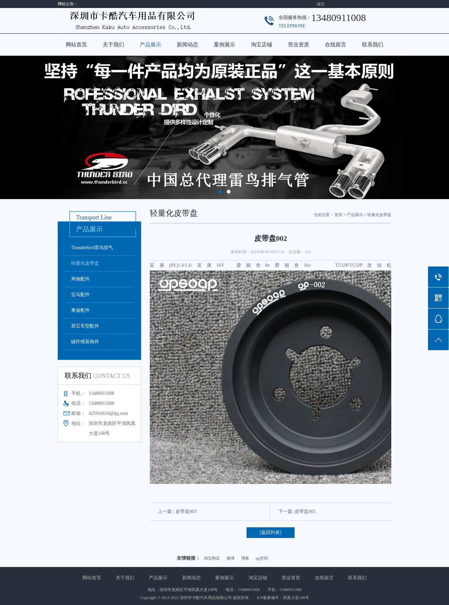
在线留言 (335, 44)
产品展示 (150, 44)
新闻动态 (187, 44)
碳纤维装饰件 (85, 341)
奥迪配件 (80, 310)
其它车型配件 (85, 326)
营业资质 (298, 44)
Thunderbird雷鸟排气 (92, 247)
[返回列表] (270, 532)
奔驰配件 (80, 278)
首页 (339, 214)
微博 (231, 558)
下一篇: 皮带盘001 (297, 511)
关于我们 (113, 44)
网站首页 (76, 44)
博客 (245, 558)
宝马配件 (80, 294)
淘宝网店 (212, 558)
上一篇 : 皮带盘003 (177, 511)
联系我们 (372, 44)
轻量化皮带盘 (85, 263)
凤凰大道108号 (296, 597)
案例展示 (224, 44)
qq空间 (262, 558)
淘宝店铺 (261, 44)
